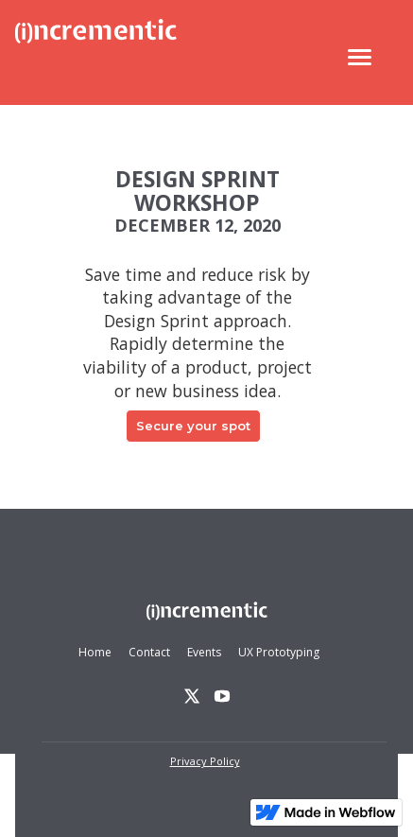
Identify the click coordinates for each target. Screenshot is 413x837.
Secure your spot (193, 425)
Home (95, 652)
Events (204, 652)
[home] (96, 57)
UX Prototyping (278, 652)
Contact (149, 652)
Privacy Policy (205, 761)
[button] (359, 57)
